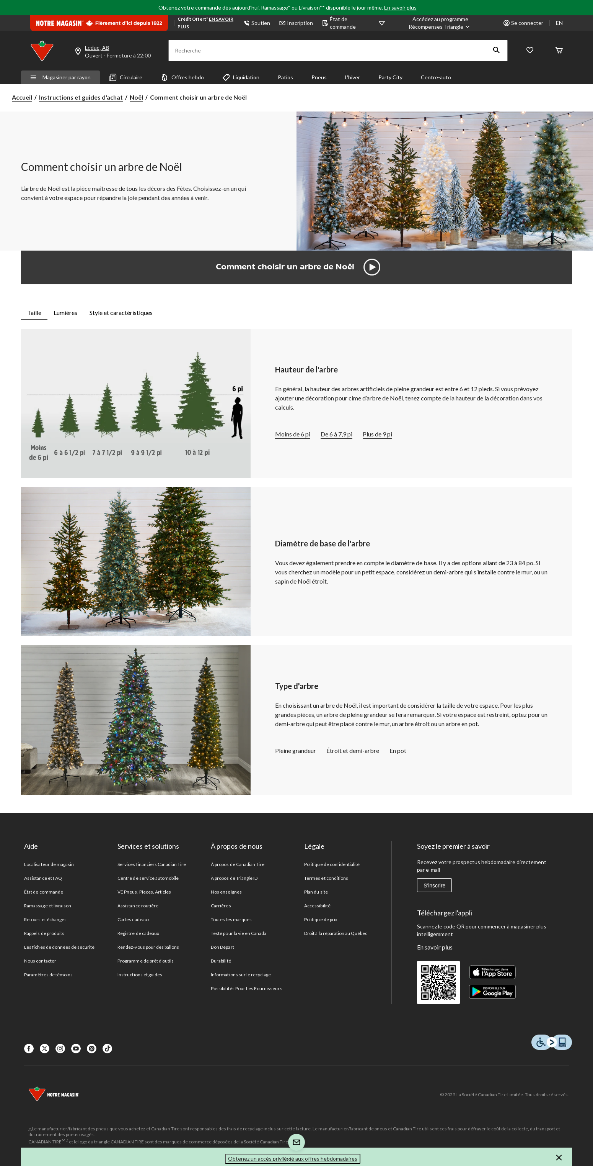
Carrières (221, 906)
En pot (397, 750)
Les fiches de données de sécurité (59, 947)
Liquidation (240, 77)
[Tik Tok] (107, 1048)
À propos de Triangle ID (234, 878)
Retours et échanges (45, 919)
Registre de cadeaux (138, 933)
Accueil (22, 97)
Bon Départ (222, 947)
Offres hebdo (182, 77)
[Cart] (559, 50)
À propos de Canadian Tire (237, 864)
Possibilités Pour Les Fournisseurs (246, 988)
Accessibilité (317, 906)
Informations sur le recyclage (241, 974)
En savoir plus (400, 7)
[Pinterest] (91, 1048)
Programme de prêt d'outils (145, 961)
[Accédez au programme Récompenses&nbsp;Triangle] (440, 23)
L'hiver (352, 77)
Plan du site (315, 892)
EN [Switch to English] (559, 23)
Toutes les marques (231, 919)
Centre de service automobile (148, 878)
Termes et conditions (326, 878)
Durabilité (221, 961)
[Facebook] (29, 1048)
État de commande (339, 23)
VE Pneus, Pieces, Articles (144, 892)
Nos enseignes (226, 892)
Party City (390, 77)
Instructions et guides (139, 974)
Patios (285, 77)
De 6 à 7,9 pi (336, 434)
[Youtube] (76, 1048)
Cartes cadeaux (133, 919)
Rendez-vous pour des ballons (148, 947)
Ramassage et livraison (47, 906)
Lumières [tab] (65, 312)
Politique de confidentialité (332, 864)
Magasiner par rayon (60, 77)
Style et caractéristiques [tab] (121, 312)
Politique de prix (320, 919)
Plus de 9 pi (377, 434)
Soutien (257, 23)
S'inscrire (434, 885)
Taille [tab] (34, 312)
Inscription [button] (296, 23)
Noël (136, 97)
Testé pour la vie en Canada (238, 933)
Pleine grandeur (295, 750)
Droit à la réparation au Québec (335, 933)
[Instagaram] (60, 1048)
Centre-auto (436, 77)
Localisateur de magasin (49, 864)
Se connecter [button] (523, 23)
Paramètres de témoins (48, 974)
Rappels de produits (44, 933)
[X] (44, 1048)
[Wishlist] (530, 50)
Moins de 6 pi (292, 434)
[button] (496, 50)
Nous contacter (40, 961)
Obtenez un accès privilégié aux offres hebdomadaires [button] (292, 1158)
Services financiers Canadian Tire (151, 864)
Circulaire (125, 77)
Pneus (319, 77)
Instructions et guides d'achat (81, 97)
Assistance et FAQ (43, 878)
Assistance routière (137, 906)
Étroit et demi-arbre (352, 750)
